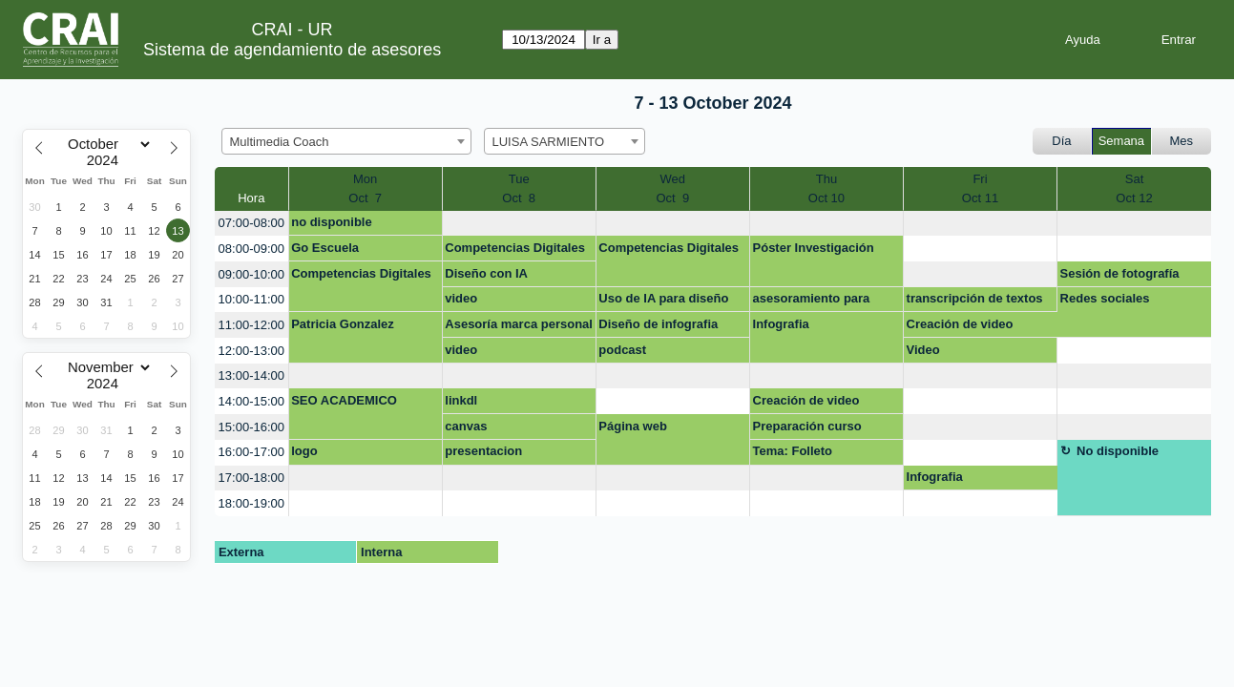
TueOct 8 (518, 188)
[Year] (107, 160)
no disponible (331, 222)
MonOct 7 (365, 188)
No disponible (1118, 451)
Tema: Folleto (793, 451)
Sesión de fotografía (1120, 273)
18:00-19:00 (251, 503)
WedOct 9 (672, 188)
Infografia (781, 324)
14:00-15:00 (251, 401)
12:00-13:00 (251, 351)
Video (923, 350)
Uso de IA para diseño (663, 298)
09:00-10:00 (251, 274)
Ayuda (1082, 39)
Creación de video (960, 324)
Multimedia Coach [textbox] (279, 142)
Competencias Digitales (515, 247)
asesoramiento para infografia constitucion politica (820, 301)
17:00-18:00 (251, 477)
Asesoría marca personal (519, 324)
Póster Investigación (813, 247)
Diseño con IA (486, 273)
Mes (1182, 141)
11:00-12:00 (251, 325)
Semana (1121, 141)
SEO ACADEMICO (344, 400)
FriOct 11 (980, 188)
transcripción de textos (975, 298)
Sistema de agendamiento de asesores (292, 49)
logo (304, 451)
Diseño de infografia (658, 324)
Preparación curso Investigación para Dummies (807, 429)
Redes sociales (1105, 298)
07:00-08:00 (251, 223)
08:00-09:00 (251, 248)
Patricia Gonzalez (342, 324)
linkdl (461, 400)
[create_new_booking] (519, 224)
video (461, 298)
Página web (632, 426)
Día (1061, 141)
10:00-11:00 (251, 299)
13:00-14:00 (251, 375)
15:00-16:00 (251, 427)
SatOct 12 (1134, 188)
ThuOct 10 (826, 188)
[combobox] (346, 141)
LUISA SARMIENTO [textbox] (548, 142)
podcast (622, 350)
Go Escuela (325, 247)
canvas (466, 426)
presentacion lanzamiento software (508, 454)
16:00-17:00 (251, 452)
